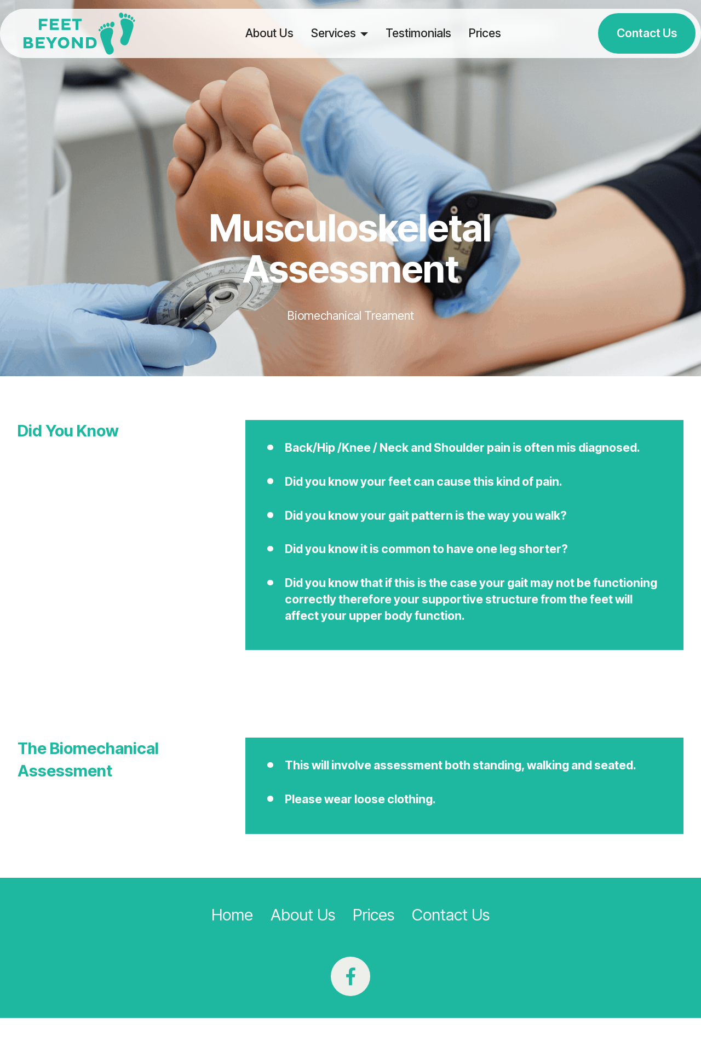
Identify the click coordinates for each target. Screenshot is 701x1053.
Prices (485, 33)
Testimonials (418, 33)
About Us (269, 33)
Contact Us (647, 33)
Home (232, 914)
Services (333, 33)
